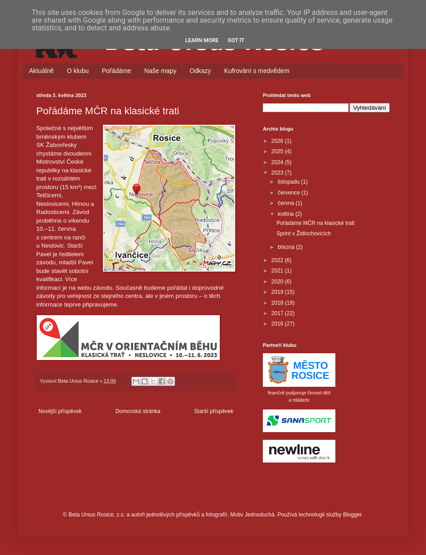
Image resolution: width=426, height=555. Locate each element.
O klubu (77, 70)
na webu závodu (90, 287)
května (286, 214)
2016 (278, 324)
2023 (278, 173)
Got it (236, 40)
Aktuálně (41, 70)
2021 (278, 271)
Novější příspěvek (60, 411)
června (286, 203)
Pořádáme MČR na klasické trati (315, 223)
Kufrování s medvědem (257, 70)
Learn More (202, 40)
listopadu (289, 182)
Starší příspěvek (213, 411)
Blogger (352, 514)
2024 (278, 162)
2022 (278, 260)
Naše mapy (160, 70)
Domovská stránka (138, 411)
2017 (278, 313)
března (287, 247)
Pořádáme (116, 70)
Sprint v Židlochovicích (303, 233)
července (289, 193)
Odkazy (200, 70)
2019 (278, 292)
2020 (278, 281)
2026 (278, 141)
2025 (278, 151)
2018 (278, 303)
